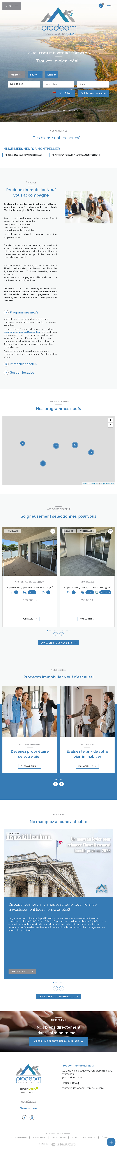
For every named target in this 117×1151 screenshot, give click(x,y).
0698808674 (70, 1083)
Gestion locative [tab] (22, 372)
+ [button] (111, 420)
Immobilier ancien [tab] (23, 364)
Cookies (105, 1137)
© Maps (94, 483)
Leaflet (85, 483)
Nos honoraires (21, 1137)
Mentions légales (59, 1137)
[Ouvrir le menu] (11, 6)
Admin (74, 1137)
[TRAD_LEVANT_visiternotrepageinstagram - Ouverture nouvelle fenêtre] (32, 1117)
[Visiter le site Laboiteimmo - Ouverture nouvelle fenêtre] (63, 1144)
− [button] (111, 425)
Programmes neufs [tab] (24, 312)
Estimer (51, 75)
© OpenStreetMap (107, 483)
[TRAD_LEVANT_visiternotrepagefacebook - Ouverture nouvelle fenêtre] (24, 1117)
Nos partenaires (39, 1137)
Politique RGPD (89, 1137)
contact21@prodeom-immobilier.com (83, 1088)
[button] (61, 634)
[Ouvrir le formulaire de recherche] (65, 93)
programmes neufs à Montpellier (22, 332)
